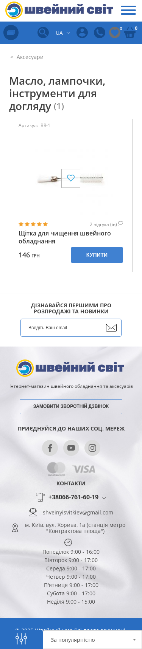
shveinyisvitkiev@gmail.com (78, 513)
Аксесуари (29, 56)
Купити (97, 255)
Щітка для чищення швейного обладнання (65, 237)
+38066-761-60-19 (73, 497)
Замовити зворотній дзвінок (71, 406)
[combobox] (92, 639)
